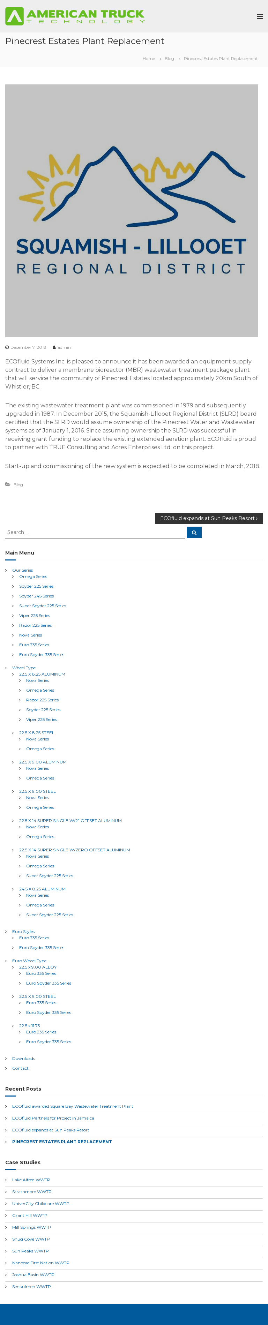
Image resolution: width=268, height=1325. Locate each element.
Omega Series (33, 576)
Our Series (22, 570)
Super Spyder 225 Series (42, 605)
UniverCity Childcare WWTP (40, 1203)
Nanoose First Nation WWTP (40, 1262)
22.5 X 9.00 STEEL (37, 791)
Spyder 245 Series (36, 595)
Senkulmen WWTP (31, 1286)
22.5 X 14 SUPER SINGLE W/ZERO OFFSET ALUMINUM (74, 849)
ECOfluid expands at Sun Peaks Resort (50, 1129)
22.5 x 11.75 (29, 1025)
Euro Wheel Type (29, 960)
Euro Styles (23, 931)
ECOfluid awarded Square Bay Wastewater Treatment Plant (72, 1106)
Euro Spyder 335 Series (41, 654)
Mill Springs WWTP (31, 1227)
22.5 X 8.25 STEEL (36, 732)
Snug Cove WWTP (31, 1239)
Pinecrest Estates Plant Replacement (62, 1141)
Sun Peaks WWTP (30, 1251)
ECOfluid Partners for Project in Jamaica (53, 1118)
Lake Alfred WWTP (31, 1179)
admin (64, 347)
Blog (169, 58)
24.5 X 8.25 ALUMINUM (42, 888)
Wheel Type (24, 667)
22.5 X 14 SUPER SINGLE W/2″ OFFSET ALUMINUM (70, 820)
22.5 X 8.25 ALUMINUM (42, 674)
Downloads (23, 1058)
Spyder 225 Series (36, 586)
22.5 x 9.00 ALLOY (38, 967)
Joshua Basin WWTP (33, 1274)
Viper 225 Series (34, 615)
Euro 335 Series (34, 644)
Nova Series (30, 635)
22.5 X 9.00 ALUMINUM (43, 762)
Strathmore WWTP (32, 1191)
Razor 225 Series (35, 625)
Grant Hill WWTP (29, 1215)
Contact (20, 1068)
